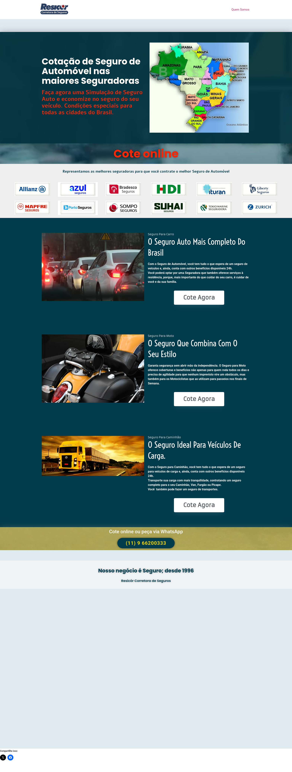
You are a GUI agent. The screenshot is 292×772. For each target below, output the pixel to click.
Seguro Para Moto (161, 336)
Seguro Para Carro (161, 234)
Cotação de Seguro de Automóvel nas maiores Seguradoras (91, 71)
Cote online (145, 153)
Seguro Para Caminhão (164, 437)
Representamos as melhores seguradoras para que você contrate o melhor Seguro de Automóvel (146, 171)
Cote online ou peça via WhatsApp (146, 531)
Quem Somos (240, 9)
